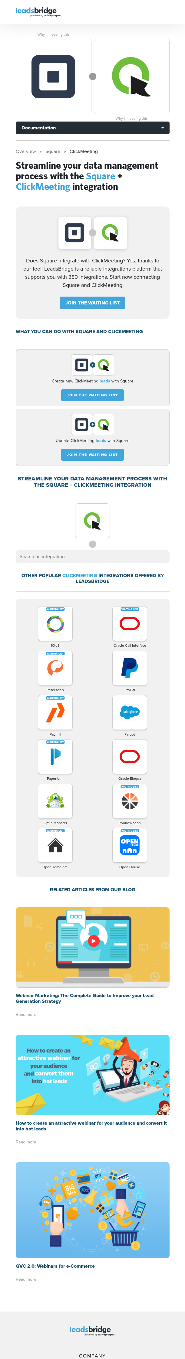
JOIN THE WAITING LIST (92, 302)
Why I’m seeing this (54, 34)
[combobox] (93, 556)
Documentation (38, 127)
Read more (26, 1014)
